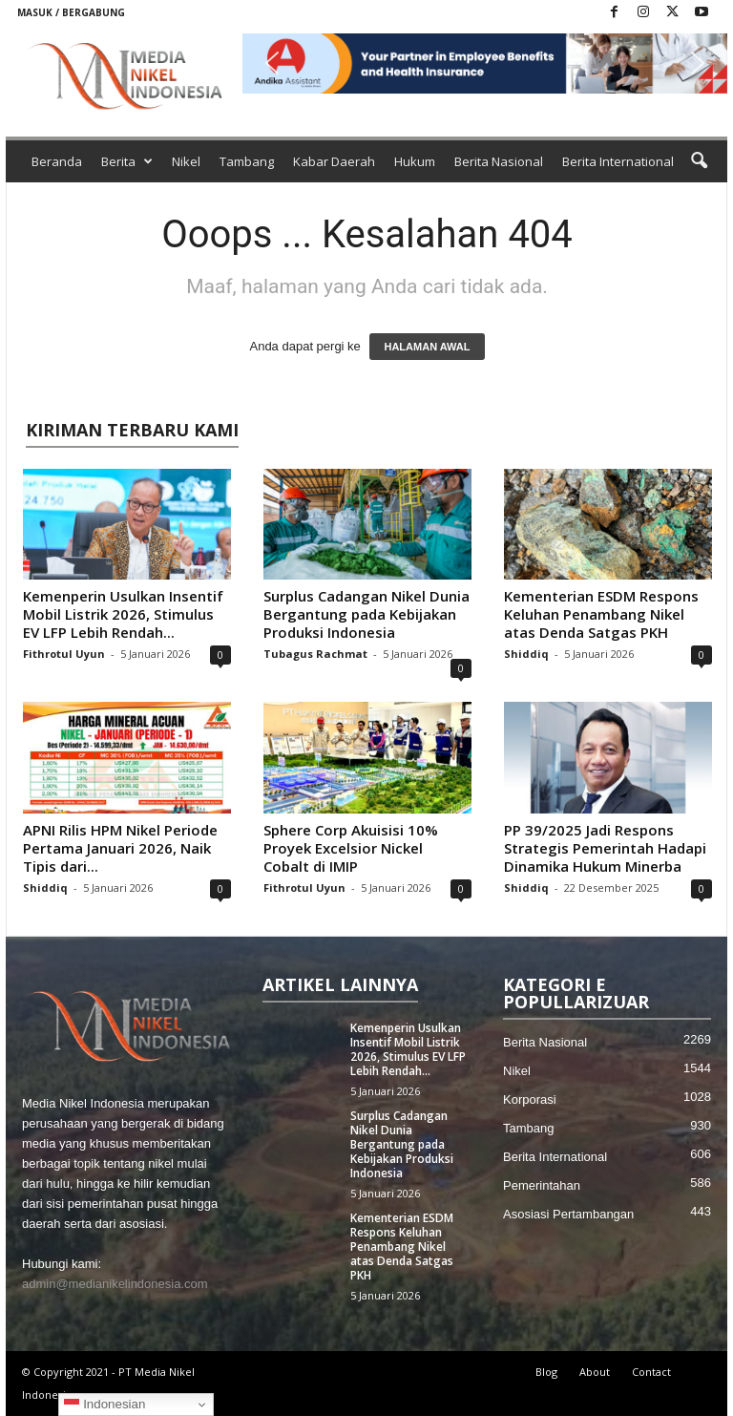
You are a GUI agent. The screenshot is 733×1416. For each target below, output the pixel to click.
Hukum (414, 161)
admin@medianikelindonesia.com (115, 1284)
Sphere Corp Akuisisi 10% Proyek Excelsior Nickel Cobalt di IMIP (350, 848)
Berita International (618, 161)
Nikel (186, 161)
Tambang (247, 161)
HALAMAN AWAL (427, 346)
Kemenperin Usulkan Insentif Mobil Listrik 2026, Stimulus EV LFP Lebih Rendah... (123, 614)
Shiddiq (526, 653)
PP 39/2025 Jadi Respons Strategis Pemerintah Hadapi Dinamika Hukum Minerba (605, 848)
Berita (127, 161)
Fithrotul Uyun (64, 653)
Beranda (56, 161)
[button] (484, 63)
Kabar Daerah (334, 161)
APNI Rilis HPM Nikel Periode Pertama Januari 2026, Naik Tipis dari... (120, 848)
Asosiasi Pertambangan (568, 1214)
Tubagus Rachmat (315, 653)
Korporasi (529, 1099)
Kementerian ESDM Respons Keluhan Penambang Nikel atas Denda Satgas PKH (601, 614)
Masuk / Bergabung (71, 12)
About (594, 1371)
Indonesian (104, 1404)
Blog (546, 1371)
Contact (651, 1371)
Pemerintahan (541, 1185)
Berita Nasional (498, 161)
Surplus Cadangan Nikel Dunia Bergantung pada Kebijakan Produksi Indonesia (366, 614)
